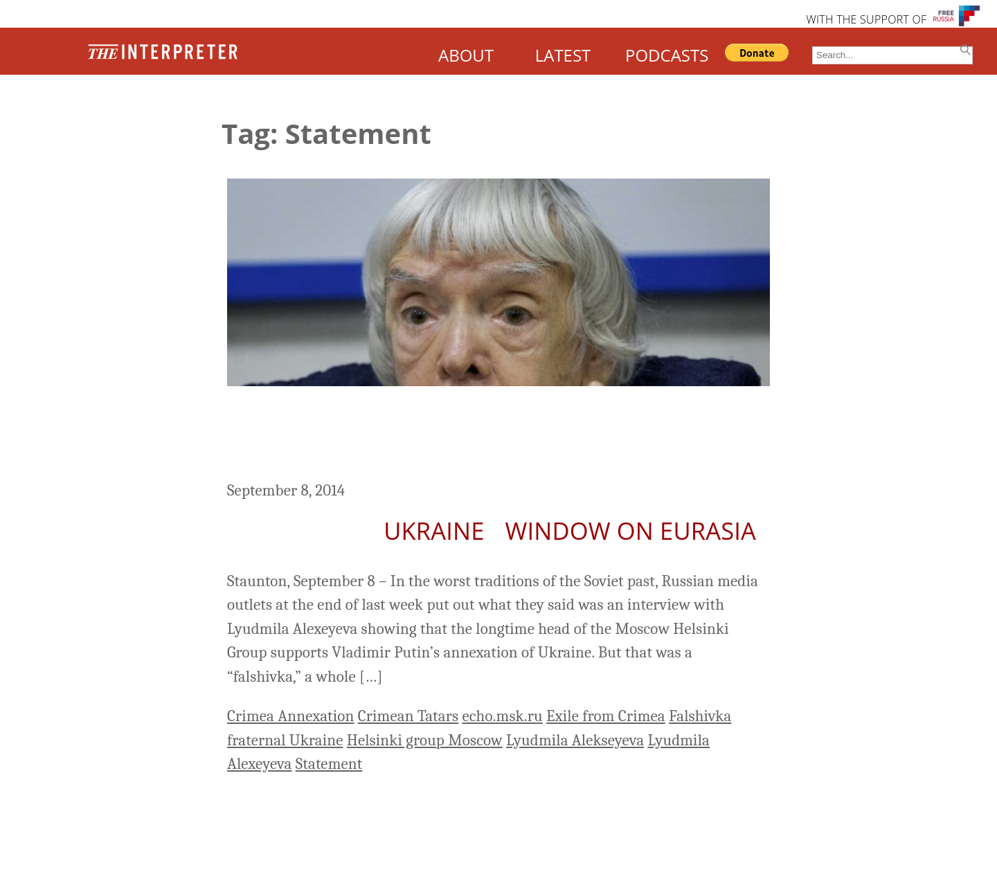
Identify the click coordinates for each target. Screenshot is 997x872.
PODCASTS (666, 55)
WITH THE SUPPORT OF (866, 19)
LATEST (563, 55)
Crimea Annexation (290, 716)
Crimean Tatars (408, 716)
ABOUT (466, 55)
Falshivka (700, 716)
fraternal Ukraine (285, 740)
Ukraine (434, 530)
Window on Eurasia (630, 530)
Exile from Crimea (605, 716)
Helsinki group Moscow (425, 740)
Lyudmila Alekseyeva (575, 740)
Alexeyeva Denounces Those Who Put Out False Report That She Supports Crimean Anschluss (485, 435)
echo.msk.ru (502, 716)
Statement (329, 763)
